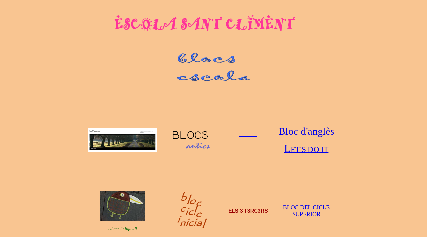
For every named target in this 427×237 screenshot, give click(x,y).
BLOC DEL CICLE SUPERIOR (306, 211)
